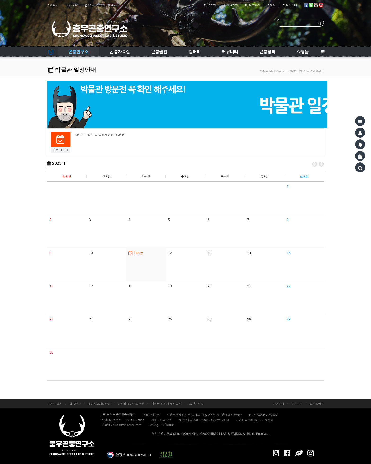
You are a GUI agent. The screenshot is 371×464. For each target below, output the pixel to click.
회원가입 (230, 5)
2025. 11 (57, 163)
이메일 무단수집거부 (131, 403)
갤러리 (195, 51)
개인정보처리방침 (99, 403)
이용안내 (278, 403)
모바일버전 (317, 403)
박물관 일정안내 (72, 70)
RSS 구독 (72, 5)
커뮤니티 (230, 51)
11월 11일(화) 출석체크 (102, 5)
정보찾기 (252, 5)
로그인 (210, 5)
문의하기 (297, 403)
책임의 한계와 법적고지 (166, 403)
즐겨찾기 (52, 5)
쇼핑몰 (271, 5)
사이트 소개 (54, 403)
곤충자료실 (120, 51)
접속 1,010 (290, 5)
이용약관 (75, 403)
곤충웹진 (159, 51)
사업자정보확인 (161, 420)
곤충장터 (267, 51)
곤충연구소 (78, 51)
